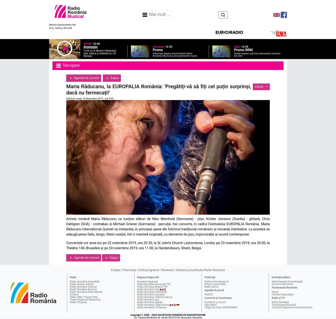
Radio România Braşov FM (152, 286)
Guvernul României (282, 284)
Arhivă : (260, 86)
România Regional (147, 281)
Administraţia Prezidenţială (287, 281)
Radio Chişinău (78, 302)
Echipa (115, 270)
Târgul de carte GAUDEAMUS (220, 307)
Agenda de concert (83, 78)
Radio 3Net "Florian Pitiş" (84, 297)
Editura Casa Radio (215, 284)
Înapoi (112, 78)
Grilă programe (148, 270)
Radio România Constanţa (152, 291)
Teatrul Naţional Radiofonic (85, 299)
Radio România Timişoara (151, 307)
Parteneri (167, 270)
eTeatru (74, 294)
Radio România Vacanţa (151, 294)
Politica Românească (216, 281)
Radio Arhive (211, 286)
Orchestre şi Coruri (215, 302)
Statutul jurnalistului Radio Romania (200, 270)
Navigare (67, 65)
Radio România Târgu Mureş (153, 304)
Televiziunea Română (284, 304)
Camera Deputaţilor (283, 294)
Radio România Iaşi (148, 299)
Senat (275, 291)
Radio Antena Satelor (82, 284)
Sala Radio (210, 304)
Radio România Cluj (148, 289)
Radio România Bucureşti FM (153, 284)
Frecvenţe (129, 270)
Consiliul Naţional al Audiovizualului (292, 307)
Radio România (280, 302)
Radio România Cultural (83, 286)
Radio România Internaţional (86, 291)
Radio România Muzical (83, 289)
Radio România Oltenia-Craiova (154, 297)
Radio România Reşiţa (149, 302)
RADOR (208, 294)
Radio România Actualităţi (84, 281)
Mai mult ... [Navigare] (156, 15)
